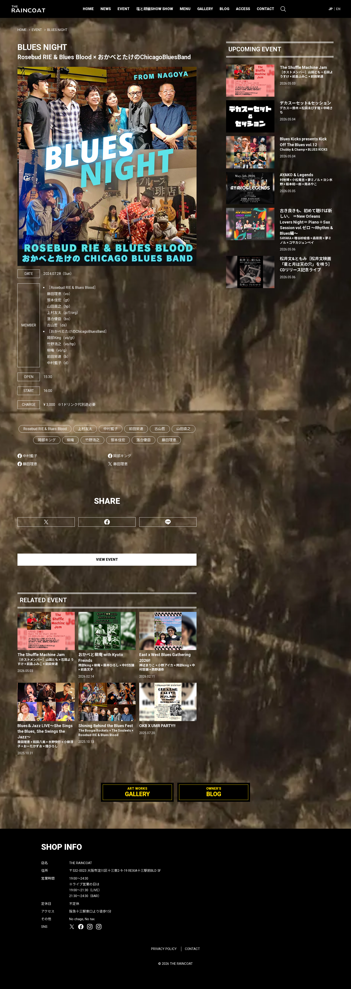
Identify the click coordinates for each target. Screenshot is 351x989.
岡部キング (47, 440)
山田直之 (183, 429)
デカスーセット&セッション (307, 108)
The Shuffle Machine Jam (46, 659)
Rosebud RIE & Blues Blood (45, 429)
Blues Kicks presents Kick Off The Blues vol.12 (307, 144)
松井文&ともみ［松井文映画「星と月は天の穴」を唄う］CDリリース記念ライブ (306, 264)
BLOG (224, 9)
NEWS (106, 9)
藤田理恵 (169, 440)
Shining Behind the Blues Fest (107, 730)
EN (338, 9)
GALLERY (205, 9)
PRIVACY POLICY (164, 949)
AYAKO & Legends (307, 179)
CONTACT (265, 9)
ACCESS (243, 9)
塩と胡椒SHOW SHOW (154, 9)
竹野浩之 (92, 440)
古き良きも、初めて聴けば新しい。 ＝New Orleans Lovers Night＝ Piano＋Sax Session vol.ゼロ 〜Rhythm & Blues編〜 (307, 226)
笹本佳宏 (118, 440)
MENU (185, 9)
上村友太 (85, 429)
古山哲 (159, 429)
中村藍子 (110, 429)
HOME (88, 9)
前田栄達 (136, 429)
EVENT (124, 9)
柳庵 (70, 440)
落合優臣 (143, 440)
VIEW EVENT (107, 559)
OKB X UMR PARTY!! (157, 725)
